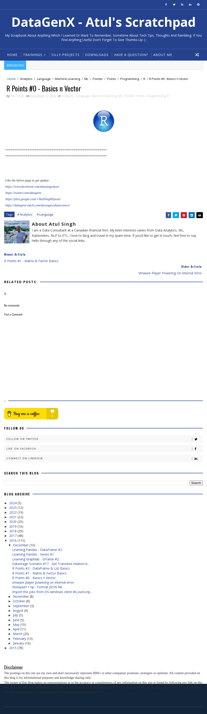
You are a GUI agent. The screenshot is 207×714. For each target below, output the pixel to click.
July (16, 603)
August (18, 598)
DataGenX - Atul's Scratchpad (103, 21)
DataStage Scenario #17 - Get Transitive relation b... (50, 552)
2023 (13, 496)
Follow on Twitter (104, 427)
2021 (13, 505)
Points (111, 79)
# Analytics (24, 215)
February (20, 626)
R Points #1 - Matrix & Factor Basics (39, 561)
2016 (13, 528)
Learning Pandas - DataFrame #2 (37, 538)
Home (12, 55)
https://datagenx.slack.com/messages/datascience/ (37, 206)
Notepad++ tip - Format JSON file (37, 575)
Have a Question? (131, 55)
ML (86, 79)
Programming (129, 79)
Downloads (97, 55)
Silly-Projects (65, 55)
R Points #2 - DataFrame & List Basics (41, 556)
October (19, 589)
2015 (13, 636)
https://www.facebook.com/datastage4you (32, 187)
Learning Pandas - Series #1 (33, 542)
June (16, 608)
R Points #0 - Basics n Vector (34, 566)
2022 (13, 500)
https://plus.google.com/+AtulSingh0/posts (33, 199)
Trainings (32, 55)
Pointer (98, 79)
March (18, 622)
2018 (13, 519)
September (21, 594)
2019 (13, 514)
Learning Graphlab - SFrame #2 (35, 547)
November (21, 584)
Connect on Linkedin (104, 446)
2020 (13, 509)
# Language (45, 215)
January (19, 631)
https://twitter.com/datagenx (23, 193)
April (16, 617)
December (21, 533)
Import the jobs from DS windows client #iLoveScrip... (52, 580)
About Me (162, 55)
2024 (13, 491)
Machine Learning (67, 79)
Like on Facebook (104, 437)
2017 (13, 523)
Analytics (26, 79)
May (16, 612)
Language (44, 79)
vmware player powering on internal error (43, 570)
